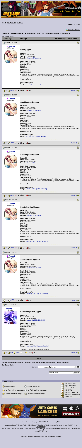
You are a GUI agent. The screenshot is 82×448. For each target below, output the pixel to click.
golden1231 (10, 308)
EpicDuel (41, 425)
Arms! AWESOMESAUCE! (36, 320)
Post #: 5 (74, 300)
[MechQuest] (36, 33)
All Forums (5, 33)
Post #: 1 (74, 90)
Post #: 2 (74, 143)
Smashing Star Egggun (33, 293)
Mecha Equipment (63, 33)
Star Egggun (29, 84)
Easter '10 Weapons (34, 58)
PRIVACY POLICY (41, 431)
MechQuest (32, 425)
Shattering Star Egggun (33, 241)
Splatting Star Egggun (32, 189)
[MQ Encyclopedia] (48, 33)
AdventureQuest (10, 425)
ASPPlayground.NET (41, 436)
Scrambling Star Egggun (33, 346)
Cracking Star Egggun (32, 136)
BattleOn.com (50, 425)
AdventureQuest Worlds (64, 425)
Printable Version (72, 30)
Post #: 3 (74, 195)
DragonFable (22, 425)
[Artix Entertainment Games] (20, 33)
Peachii (12, 46)
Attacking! (38, 84)
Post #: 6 (74, 352)
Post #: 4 (74, 248)
